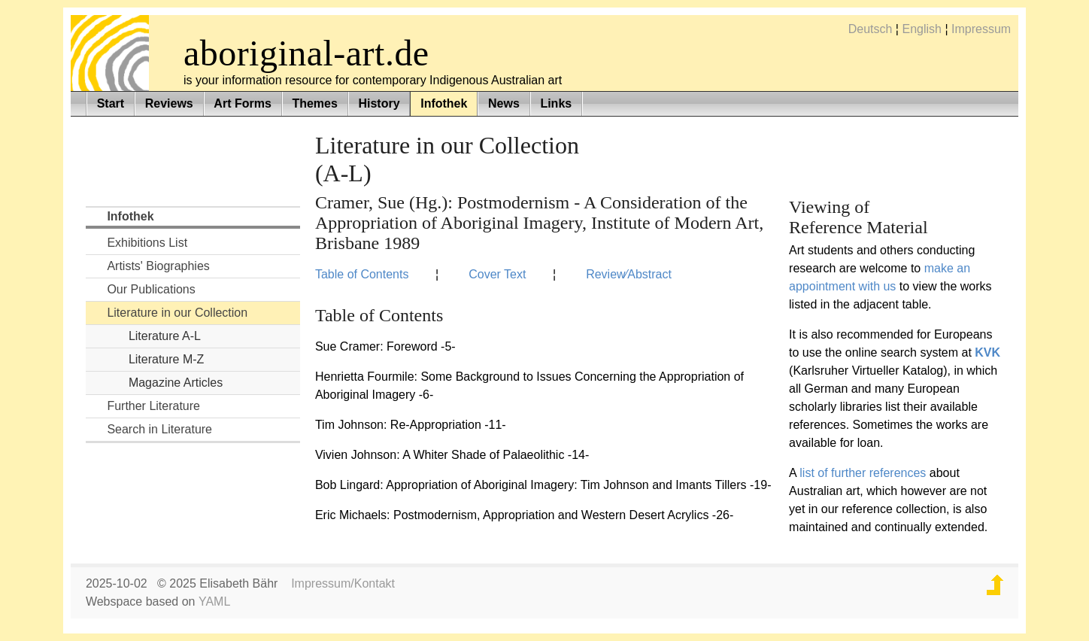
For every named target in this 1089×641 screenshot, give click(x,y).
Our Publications (151, 289)
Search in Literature (159, 429)
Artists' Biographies (158, 266)
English (921, 29)
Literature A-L (165, 336)
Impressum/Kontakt (343, 583)
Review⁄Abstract (629, 274)
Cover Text (497, 274)
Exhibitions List (147, 242)
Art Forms (242, 103)
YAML (214, 601)
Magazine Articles (176, 382)
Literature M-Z (166, 359)
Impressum (981, 29)
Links (556, 103)
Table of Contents (362, 274)
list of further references (862, 472)
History (378, 103)
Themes (314, 103)
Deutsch (870, 29)
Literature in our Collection (177, 312)
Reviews (169, 103)
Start (110, 103)
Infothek (443, 103)
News (504, 103)
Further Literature (153, 405)
